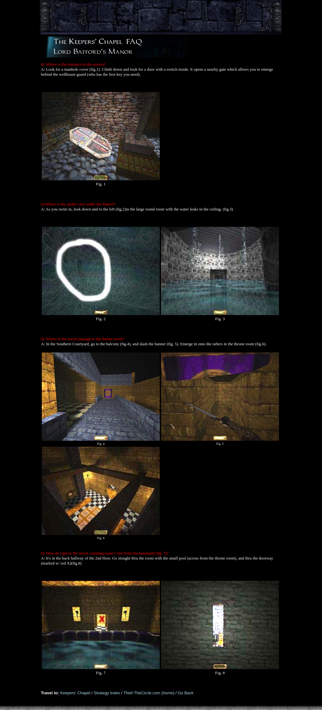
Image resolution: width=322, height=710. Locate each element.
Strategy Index (107, 693)
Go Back (185, 693)
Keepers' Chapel (75, 693)
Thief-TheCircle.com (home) (149, 693)
